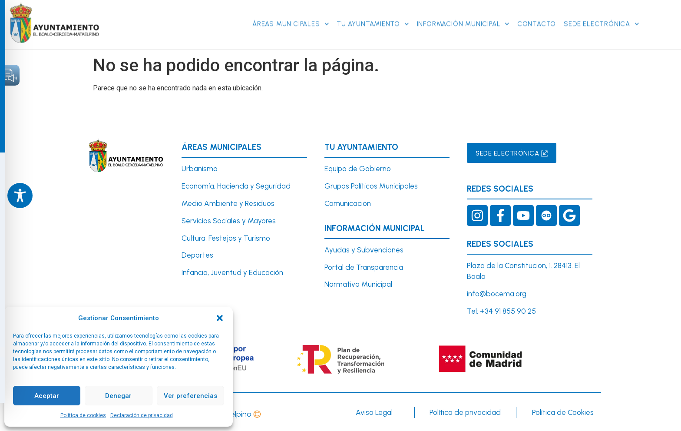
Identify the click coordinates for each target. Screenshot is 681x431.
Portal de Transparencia (363, 267)
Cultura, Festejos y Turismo (226, 238)
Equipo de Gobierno (357, 168)
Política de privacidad (465, 412)
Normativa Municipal (358, 284)
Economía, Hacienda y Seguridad (236, 186)
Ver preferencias (190, 396)
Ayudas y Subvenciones (363, 249)
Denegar (118, 396)
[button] (219, 318)
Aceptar (46, 396)
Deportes (197, 255)
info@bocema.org (496, 293)
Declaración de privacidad (141, 415)
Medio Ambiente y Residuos (228, 203)
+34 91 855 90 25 (508, 311)
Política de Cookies (563, 412)
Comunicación (347, 203)
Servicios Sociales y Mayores (229, 220)
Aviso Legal (374, 412)
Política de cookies (83, 415)
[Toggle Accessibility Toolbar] (20, 195)
